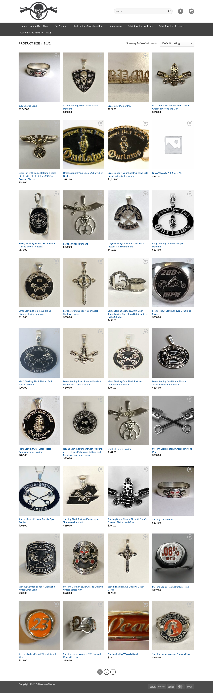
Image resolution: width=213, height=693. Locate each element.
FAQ (48, 32)
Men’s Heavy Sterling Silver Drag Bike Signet (171, 312)
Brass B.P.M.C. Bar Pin (119, 105)
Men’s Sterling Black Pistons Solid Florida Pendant (36, 383)
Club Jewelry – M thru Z (173, 26)
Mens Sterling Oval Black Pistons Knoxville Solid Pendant (36, 450)
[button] (180, 11)
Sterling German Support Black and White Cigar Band (37, 588)
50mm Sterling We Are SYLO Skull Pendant (80, 107)
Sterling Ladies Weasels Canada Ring (171, 654)
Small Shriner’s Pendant (120, 448)
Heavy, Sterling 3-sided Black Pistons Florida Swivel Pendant (38, 245)
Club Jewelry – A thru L (142, 26)
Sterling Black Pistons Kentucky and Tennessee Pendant (81, 521)
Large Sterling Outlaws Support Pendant (168, 245)
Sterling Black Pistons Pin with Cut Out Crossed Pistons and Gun (128, 521)
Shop (47, 26)
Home (23, 25)
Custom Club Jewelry (31, 32)
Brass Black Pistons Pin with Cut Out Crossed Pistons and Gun (171, 107)
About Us (35, 25)
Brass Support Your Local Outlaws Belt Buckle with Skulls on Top (128, 174)
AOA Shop (62, 26)
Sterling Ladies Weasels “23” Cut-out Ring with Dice (82, 656)
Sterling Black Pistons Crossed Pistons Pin (172, 450)
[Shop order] (177, 43)
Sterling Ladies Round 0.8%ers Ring (170, 586)
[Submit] (169, 11)
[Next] (113, 672)
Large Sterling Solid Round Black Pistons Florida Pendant (35, 312)
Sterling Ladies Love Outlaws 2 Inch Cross (126, 588)
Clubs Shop (117, 26)
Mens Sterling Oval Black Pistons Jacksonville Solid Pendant (169, 383)
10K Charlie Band (28, 105)
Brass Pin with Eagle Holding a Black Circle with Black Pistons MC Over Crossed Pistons (37, 175)
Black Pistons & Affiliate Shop (90, 26)
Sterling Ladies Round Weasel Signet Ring (37, 656)
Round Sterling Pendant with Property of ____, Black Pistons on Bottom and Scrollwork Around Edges (83, 451)
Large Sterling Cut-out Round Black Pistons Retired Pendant (126, 245)
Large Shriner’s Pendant (75, 243)
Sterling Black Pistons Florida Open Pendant (37, 521)
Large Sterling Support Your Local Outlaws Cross (80, 312)
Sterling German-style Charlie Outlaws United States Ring (83, 588)
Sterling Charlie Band (163, 519)
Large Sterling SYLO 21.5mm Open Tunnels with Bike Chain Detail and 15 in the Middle (127, 313)
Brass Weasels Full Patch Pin (167, 173)
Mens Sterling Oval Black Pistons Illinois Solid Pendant (125, 383)
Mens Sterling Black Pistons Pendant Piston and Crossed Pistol (82, 383)
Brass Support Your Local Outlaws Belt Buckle (83, 174)
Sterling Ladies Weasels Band (123, 654)
